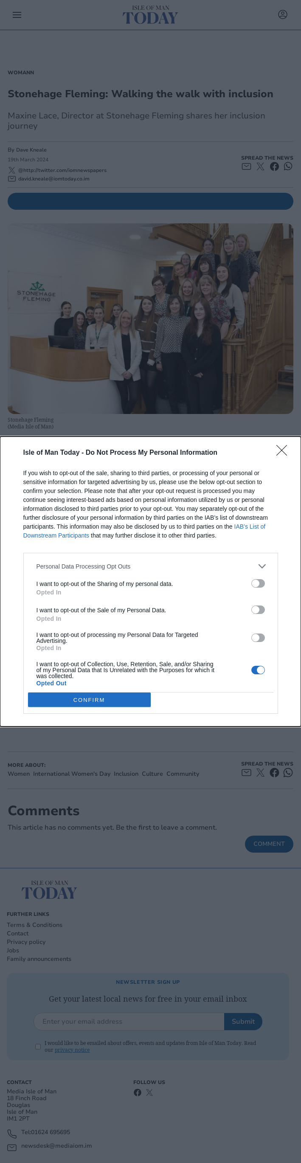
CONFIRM (89, 700)
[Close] (284, 453)
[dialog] (150, 581)
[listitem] (151, 566)
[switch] (258, 583)
